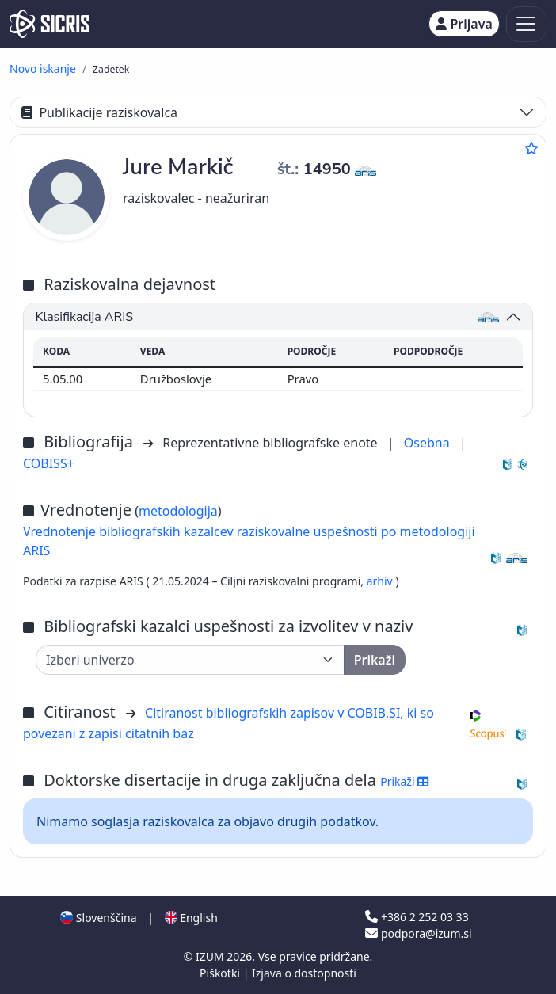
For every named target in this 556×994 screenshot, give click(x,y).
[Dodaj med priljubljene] (531, 148)
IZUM (211, 956)
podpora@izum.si (418, 933)
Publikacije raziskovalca (99, 112)
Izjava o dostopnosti (304, 973)
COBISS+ (48, 463)
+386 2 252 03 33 (416, 916)
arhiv (381, 580)
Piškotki (221, 973)
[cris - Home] (49, 24)
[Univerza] (190, 660)
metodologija (178, 511)
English (191, 917)
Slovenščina (98, 917)
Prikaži (404, 781)
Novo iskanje (43, 68)
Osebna (428, 442)
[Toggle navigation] (526, 24)
